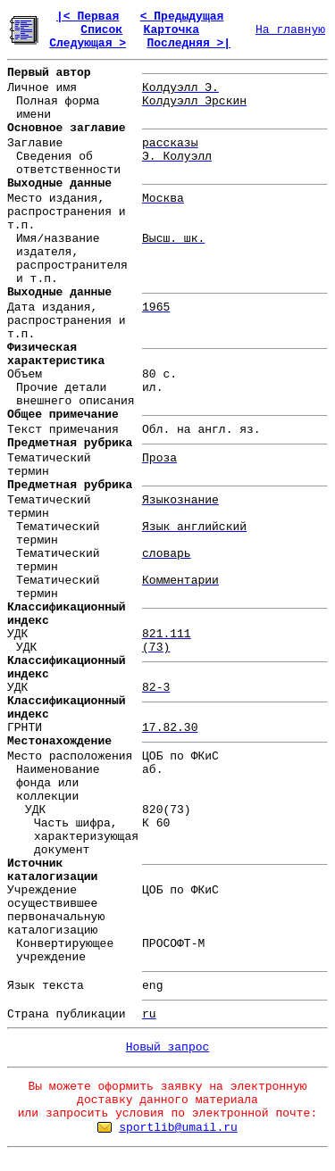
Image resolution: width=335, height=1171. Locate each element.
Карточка (171, 30)
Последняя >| (188, 43)
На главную (290, 30)
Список (101, 30)
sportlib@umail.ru (178, 1127)
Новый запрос (168, 1047)
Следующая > (87, 43)
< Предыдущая (182, 16)
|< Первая (87, 16)
